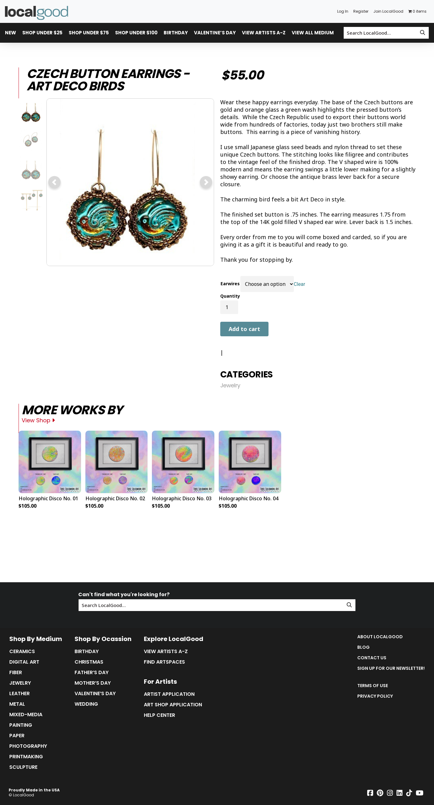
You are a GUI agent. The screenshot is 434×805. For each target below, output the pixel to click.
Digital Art (24, 662)
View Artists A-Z (264, 32)
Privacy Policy (375, 696)
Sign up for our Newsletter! (391, 668)
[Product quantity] (229, 307)
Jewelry (230, 385)
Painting (20, 725)
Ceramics (22, 651)
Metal (17, 704)
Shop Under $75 (89, 32)
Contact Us (371, 657)
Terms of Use (372, 685)
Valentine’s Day (215, 32)
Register (360, 11)
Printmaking (26, 756)
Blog (363, 647)
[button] (54, 182)
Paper (16, 735)
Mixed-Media (25, 714)
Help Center (159, 715)
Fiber (15, 672)
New (10, 32)
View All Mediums (314, 32)
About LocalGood (380, 636)
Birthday (176, 32)
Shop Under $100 (136, 32)
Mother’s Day (93, 683)
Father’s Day (92, 672)
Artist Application (169, 694)
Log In (342, 11)
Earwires (230, 283)
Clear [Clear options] (299, 284)
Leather (19, 693)
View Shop (38, 420)
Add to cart (244, 329)
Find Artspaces (164, 662)
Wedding (86, 704)
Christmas (89, 662)
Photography (28, 746)
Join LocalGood (388, 11)
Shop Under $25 (42, 32)
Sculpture (23, 767)
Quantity (230, 296)
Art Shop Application (173, 704)
